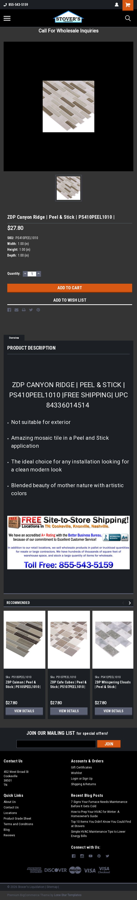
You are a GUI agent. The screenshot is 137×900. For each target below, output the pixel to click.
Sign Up (87, 778)
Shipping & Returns (83, 784)
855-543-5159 (16, 5)
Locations (10, 813)
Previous (124, 603)
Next (130, 603)
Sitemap (52, 887)
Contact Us (11, 807)
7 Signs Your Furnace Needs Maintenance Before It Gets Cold (99, 804)
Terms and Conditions (18, 824)
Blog (7, 829)
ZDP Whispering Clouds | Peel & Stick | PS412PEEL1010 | (113, 686)
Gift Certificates (81, 767)
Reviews (9, 835)
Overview (14, 338)
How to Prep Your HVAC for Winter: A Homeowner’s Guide (95, 814)
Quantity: (13, 273)
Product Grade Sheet (17, 818)
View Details (24, 711)
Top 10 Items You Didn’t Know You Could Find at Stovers (101, 824)
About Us (10, 802)
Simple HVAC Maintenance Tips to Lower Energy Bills (98, 834)
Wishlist (76, 773)
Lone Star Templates (67, 895)
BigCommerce (30, 895)
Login (74, 778)
